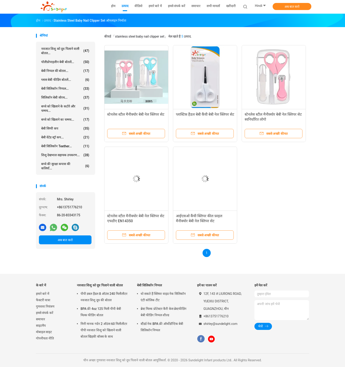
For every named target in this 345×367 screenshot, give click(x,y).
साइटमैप (41, 325)
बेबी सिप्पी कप (65, 128)
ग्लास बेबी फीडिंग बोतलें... (65, 79)
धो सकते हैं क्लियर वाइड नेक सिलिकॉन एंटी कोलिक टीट (163, 297)
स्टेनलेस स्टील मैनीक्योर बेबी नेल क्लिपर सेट (135, 114)
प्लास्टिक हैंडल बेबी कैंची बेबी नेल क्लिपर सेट (205, 114)
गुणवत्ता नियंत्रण (45, 306)
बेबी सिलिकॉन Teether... (65, 146)
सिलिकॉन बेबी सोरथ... (65, 97)
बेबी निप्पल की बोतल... (65, 71)
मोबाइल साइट (44, 332)
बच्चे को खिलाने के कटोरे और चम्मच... (65, 108)
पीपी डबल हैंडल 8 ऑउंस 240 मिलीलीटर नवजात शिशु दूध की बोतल (104, 297)
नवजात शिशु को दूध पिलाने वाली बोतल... (65, 51)
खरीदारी (231, 6)
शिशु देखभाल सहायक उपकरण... (65, 155)
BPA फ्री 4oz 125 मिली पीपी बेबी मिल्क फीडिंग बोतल (101, 312)
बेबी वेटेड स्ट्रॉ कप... (65, 137)
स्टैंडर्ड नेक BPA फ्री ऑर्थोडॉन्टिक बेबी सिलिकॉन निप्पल (162, 327)
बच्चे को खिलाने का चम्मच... (65, 119)
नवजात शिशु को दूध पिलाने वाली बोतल (100, 285)
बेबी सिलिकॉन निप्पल (149, 285)
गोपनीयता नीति (45, 338)
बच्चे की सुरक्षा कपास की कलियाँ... (65, 166)
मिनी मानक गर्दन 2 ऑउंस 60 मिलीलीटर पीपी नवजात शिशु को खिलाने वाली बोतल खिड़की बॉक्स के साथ (104, 330)
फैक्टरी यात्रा (43, 300)
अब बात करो (292, 6)
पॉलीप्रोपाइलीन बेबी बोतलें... (65, 62)
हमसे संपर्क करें (44, 313)
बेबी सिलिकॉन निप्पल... (65, 88)
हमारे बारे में (42, 294)
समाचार (40, 319)
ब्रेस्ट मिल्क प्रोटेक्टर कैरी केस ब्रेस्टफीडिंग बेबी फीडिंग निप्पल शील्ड (163, 312)
